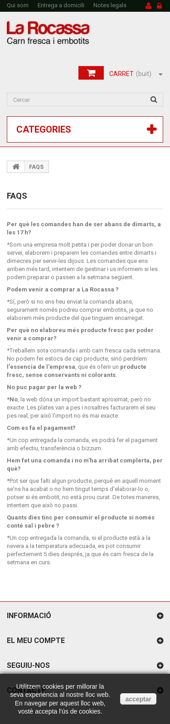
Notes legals (109, 5)
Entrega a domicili (61, 5)
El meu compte (36, 640)
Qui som (18, 5)
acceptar (138, 699)
